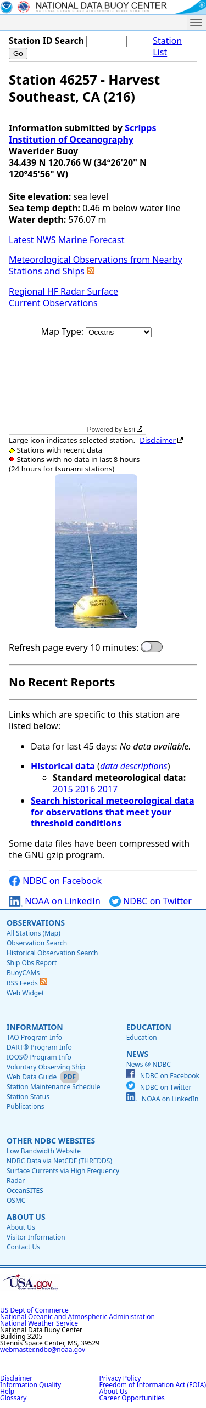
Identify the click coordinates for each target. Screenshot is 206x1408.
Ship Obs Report (32, 962)
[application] (77, 386)
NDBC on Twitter (150, 901)
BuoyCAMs (23, 972)
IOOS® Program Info (39, 1057)
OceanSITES (25, 1190)
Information (35, 1027)
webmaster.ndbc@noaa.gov (42, 1349)
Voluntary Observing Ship (46, 1067)
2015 (63, 789)
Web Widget (25, 993)
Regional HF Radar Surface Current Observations (63, 297)
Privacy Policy (120, 1378)
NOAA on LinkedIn (55, 901)
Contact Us (23, 1247)
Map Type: (63, 331)
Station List (167, 46)
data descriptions (134, 766)
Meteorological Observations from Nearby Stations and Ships (95, 265)
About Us (26, 1217)
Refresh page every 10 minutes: (73, 648)
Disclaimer (158, 440)
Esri (129, 429)
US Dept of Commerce (34, 1310)
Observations (36, 922)
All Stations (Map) (33, 933)
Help (7, 1391)
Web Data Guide (32, 1077)
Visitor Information (36, 1237)
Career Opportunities (132, 1398)
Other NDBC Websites (51, 1140)
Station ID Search (46, 41)
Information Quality (30, 1384)
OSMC (16, 1200)
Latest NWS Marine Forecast (66, 240)
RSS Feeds (27, 983)
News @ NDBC (148, 1064)
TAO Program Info (34, 1037)
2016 (85, 789)
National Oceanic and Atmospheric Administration (77, 1316)
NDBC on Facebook (55, 881)
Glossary (13, 1398)
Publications (25, 1106)
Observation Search (37, 943)
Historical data (63, 766)
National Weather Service (39, 1323)
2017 (108, 789)
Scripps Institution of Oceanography (82, 133)
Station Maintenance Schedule (54, 1086)
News (137, 1054)
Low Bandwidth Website (44, 1151)
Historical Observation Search (52, 953)
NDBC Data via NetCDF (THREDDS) (59, 1160)
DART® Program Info (39, 1047)
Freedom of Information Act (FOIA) (152, 1384)
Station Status (28, 1096)
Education (148, 1027)
